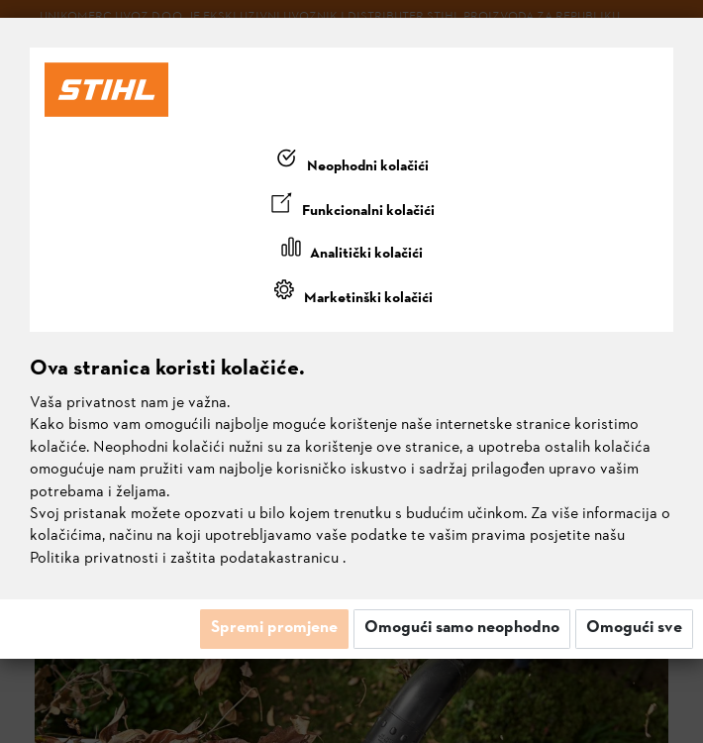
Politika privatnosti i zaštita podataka (157, 559)
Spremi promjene (274, 628)
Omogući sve (634, 628)
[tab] (351, 162)
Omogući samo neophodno (461, 628)
